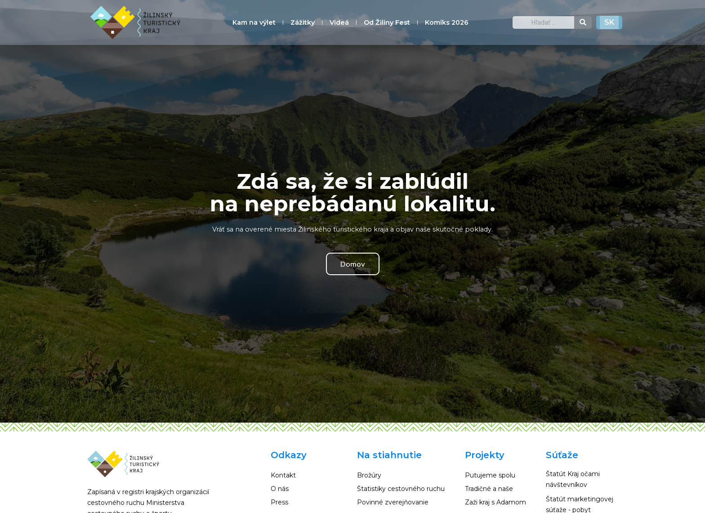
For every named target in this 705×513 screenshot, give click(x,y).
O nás (280, 489)
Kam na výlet (254, 22)
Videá (339, 22)
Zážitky (302, 22)
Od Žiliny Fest (387, 22)
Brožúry (369, 475)
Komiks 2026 (447, 22)
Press (279, 502)
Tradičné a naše (489, 489)
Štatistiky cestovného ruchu (401, 489)
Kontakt (283, 475)
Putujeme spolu (490, 475)
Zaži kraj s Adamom (495, 502)
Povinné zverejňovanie (392, 502)
